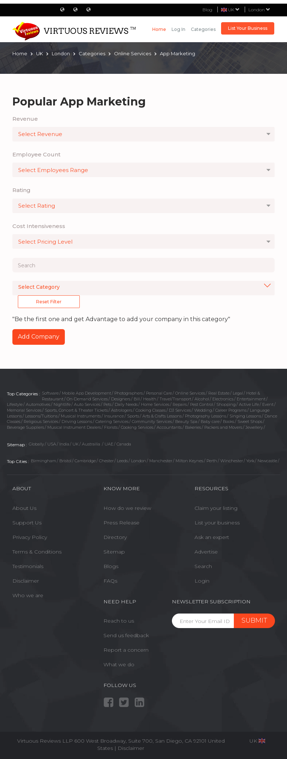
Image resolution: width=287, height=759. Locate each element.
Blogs (110, 566)
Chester (106, 460)
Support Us (27, 522)
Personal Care (159, 393)
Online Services (190, 393)
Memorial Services (24, 410)
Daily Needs (126, 404)
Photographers (128, 393)
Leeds (122, 460)
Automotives (38, 404)
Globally (36, 444)
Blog (207, 9)
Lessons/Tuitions (41, 416)
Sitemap (114, 551)
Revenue (25, 118)
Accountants (169, 427)
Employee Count (36, 154)
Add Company (38, 336)
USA (51, 444)
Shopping (226, 404)
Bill (137, 399)
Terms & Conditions (37, 551)
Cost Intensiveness (38, 226)
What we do (118, 664)
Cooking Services (137, 427)
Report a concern (126, 650)
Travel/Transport (175, 399)
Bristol (65, 460)
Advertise (206, 551)
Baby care (210, 421)
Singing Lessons (245, 416)
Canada (124, 444)
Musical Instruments (81, 416)
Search (203, 566)
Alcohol (201, 399)
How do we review (127, 508)
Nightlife (62, 404)
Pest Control (201, 404)
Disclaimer (25, 581)
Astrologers (121, 410)
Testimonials (27, 566)
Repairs (180, 404)
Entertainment (251, 399)
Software (50, 393)
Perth (212, 460)
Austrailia (91, 444)
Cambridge (85, 460)
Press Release (121, 522)
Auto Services (87, 404)
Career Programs (231, 410)
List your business (217, 522)
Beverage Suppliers (25, 427)
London (259, 9)
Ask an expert (211, 537)
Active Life (249, 404)
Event (268, 404)
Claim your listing (215, 508)
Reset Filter (49, 301)
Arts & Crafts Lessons (162, 416)
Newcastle (267, 460)
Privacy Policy (29, 537)
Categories (203, 29)
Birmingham (43, 460)
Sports (133, 416)
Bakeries (193, 427)
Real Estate (218, 393)
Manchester (160, 460)
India (64, 444)
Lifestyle (15, 404)
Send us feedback (126, 635)
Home (159, 29)
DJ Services (180, 410)
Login (201, 581)
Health (149, 399)
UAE (109, 444)
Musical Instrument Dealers (74, 427)
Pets (107, 404)
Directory (115, 537)
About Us (24, 508)
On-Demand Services (87, 399)
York (250, 460)
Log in (178, 29)
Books (228, 421)
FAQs (110, 581)
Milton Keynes (189, 460)
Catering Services (112, 421)
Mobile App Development (86, 393)
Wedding (203, 410)
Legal (238, 393)
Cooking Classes (150, 410)
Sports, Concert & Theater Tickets (76, 410)
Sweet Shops (249, 421)
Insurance (114, 416)
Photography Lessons (205, 416)
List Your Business (247, 28)
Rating (21, 190)
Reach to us (118, 621)
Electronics (222, 399)
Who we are (27, 595)
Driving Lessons (77, 421)
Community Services (152, 421)
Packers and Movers (223, 427)
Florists (111, 427)
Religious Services (41, 421)
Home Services (155, 404)
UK (75, 444)
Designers (120, 399)
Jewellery (254, 427)
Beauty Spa (186, 421)
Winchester (231, 460)
